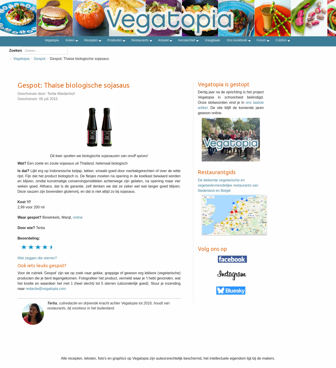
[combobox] (44, 50)
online (78, 217)
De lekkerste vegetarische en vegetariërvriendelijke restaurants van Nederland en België (228, 185)
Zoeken (15, 50)
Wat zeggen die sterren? (37, 258)
